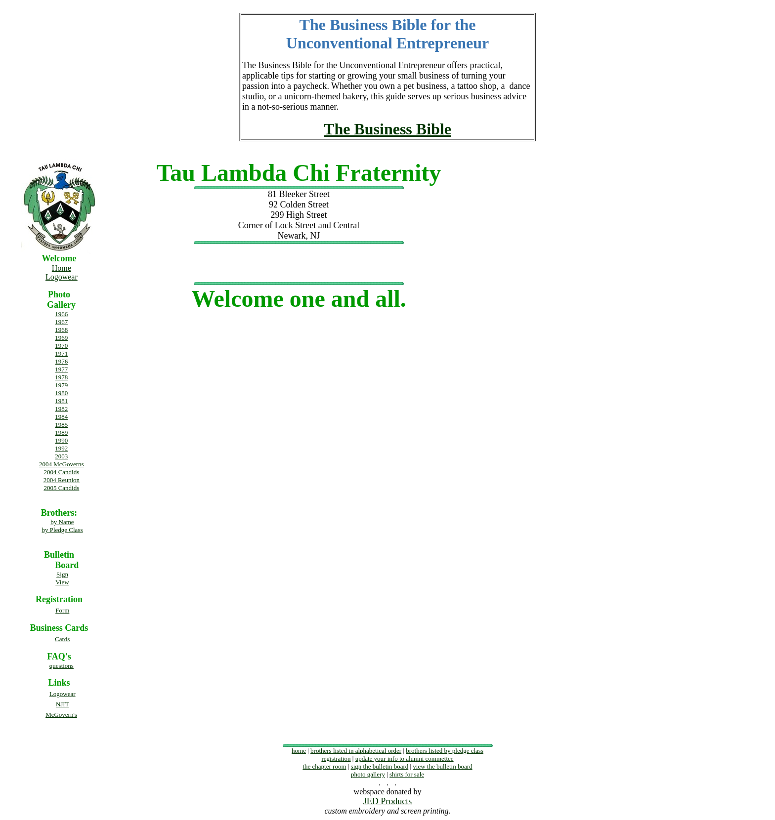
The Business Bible (387, 129)
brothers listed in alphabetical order (355, 750)
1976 (61, 361)
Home (61, 268)
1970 (61, 345)
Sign (62, 574)
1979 (61, 385)
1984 (61, 416)
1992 (61, 448)
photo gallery (368, 774)
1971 (61, 353)
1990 (61, 440)
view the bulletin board (442, 766)
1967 (61, 322)
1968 (61, 329)
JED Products (387, 801)
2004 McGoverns (61, 464)
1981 (61, 401)
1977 (61, 369)
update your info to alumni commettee (404, 758)
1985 (61, 424)
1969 (61, 337)
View (62, 582)
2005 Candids (61, 488)
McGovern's (61, 714)
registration (335, 758)
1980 (61, 393)
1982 (61, 408)
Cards (62, 639)
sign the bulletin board (380, 766)
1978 (61, 377)
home (299, 750)
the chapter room (324, 766)
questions (61, 665)
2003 (61, 456)
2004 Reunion (61, 480)
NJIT (62, 704)
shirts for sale (406, 774)
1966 (61, 314)
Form (62, 610)
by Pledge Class (62, 529)
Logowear (61, 277)
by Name (62, 522)
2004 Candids (61, 472)
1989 (61, 432)
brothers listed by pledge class (444, 750)
